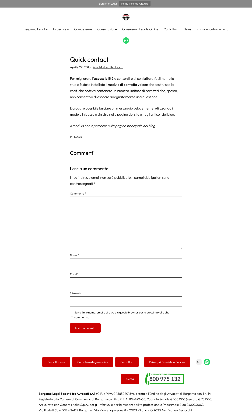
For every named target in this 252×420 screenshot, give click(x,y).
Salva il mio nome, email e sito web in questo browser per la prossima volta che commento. (121, 315)
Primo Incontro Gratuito (134, 3)
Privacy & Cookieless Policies (167, 362)
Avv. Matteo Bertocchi (108, 67)
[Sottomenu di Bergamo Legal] (47, 29)
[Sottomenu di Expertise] (68, 29)
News (78, 137)
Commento (78, 193)
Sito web (75, 293)
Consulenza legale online (92, 362)
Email (74, 274)
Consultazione (56, 362)
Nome (74, 255)
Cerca (130, 379)
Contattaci (127, 362)
